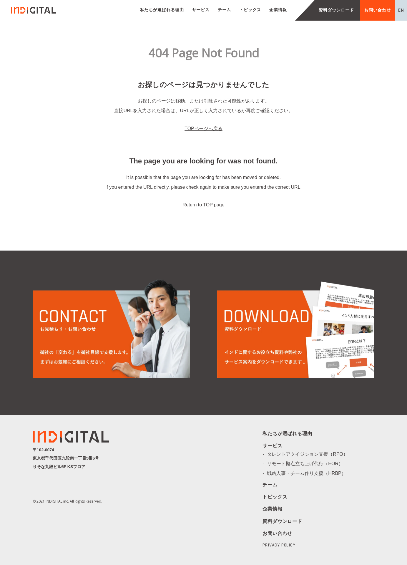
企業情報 (278, 10)
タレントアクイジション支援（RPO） (310, 454)
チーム (224, 10)
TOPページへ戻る (203, 128)
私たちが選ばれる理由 (162, 10)
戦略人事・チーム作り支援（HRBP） (309, 473)
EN (401, 10)
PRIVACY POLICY (279, 545)
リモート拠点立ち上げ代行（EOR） (307, 463)
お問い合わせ (377, 10)
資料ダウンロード (336, 10)
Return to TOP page (203, 204)
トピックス (250, 10)
